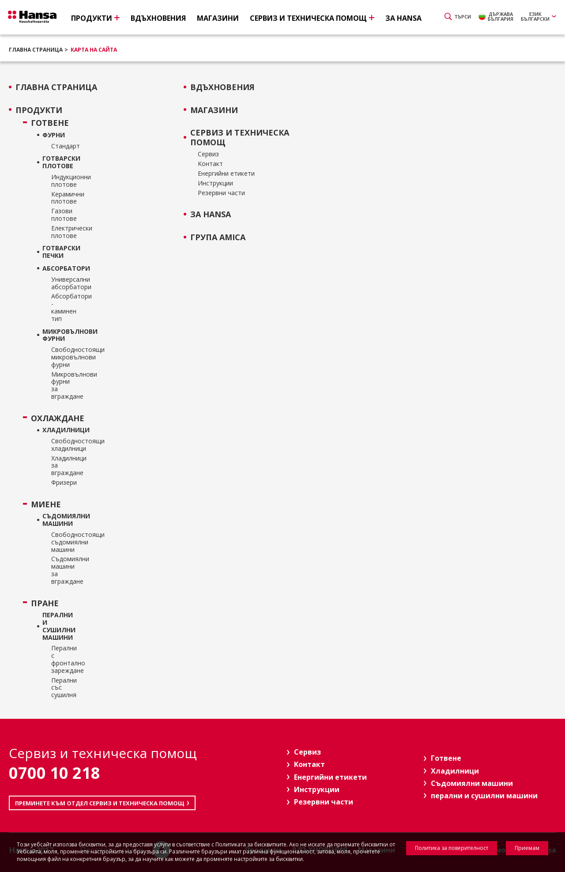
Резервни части (221, 193)
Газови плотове (59, 215)
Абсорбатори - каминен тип (59, 307)
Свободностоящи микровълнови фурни (59, 357)
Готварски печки (54, 252)
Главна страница (36, 49)
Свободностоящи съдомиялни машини (59, 542)
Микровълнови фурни (54, 335)
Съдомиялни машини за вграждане (59, 570)
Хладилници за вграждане (59, 466)
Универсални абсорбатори (59, 283)
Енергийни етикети (226, 173)
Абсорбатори (54, 268)
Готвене (49, 123)
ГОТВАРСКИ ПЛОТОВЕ (54, 162)
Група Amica (217, 237)
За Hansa (210, 214)
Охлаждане (49, 418)
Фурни (53, 135)
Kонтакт (210, 164)
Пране (45, 603)
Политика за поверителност (451, 848)
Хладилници (54, 430)
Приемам (527, 848)
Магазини (214, 110)
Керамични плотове (59, 198)
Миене (46, 505)
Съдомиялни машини (54, 520)
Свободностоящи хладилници (59, 445)
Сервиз (208, 154)
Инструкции (215, 183)
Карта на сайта (94, 49)
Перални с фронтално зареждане (59, 659)
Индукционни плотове (59, 181)
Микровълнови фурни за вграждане (59, 385)
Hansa (37, 18)
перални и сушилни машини (54, 626)
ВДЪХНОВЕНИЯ (222, 87)
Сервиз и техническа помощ (239, 137)
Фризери (59, 483)
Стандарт (59, 146)
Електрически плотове (59, 232)
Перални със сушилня (59, 688)
